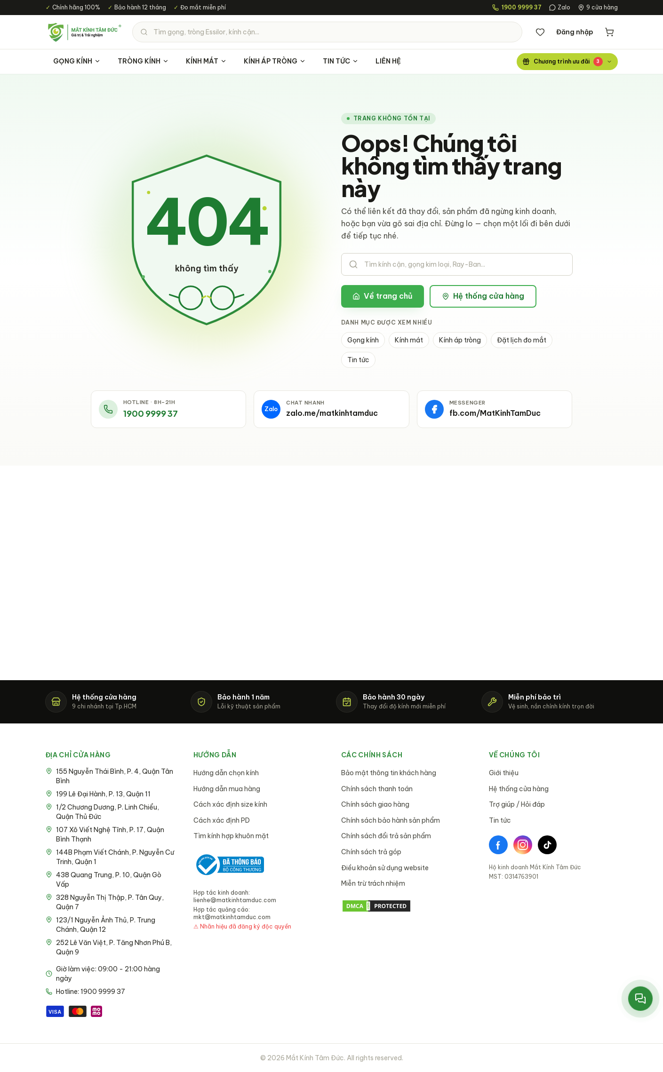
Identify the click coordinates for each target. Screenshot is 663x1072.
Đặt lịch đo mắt (521, 340)
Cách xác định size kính (230, 804)
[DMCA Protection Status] (405, 906)
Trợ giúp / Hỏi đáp (517, 804)
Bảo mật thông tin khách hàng (388, 773)
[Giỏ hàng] (609, 32)
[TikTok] (547, 844)
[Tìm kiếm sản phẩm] (327, 32)
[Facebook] (498, 844)
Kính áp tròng (460, 340)
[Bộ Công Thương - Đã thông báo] (228, 864)
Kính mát (409, 340)
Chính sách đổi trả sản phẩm (386, 836)
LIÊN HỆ (388, 61)
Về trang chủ (382, 296)
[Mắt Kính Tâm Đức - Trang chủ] (84, 32)
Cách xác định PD (221, 820)
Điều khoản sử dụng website (385, 868)
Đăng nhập (574, 32)
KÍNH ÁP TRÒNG (275, 61)
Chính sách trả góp (371, 852)
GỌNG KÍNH (77, 61)
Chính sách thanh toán (377, 789)
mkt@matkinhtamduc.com (232, 917)
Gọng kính (363, 340)
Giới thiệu (504, 773)
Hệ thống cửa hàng (483, 296)
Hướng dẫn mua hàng (226, 789)
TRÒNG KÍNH (143, 61)
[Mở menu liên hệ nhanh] (640, 998)
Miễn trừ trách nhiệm (373, 883)
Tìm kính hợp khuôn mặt (231, 836)
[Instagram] (522, 844)
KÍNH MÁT (206, 61)
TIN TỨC (341, 61)
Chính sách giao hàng (375, 804)
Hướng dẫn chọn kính (226, 773)
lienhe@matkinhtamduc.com (234, 900)
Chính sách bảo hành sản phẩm (390, 820)
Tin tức (358, 360)
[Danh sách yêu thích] (540, 32)
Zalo (559, 7)
